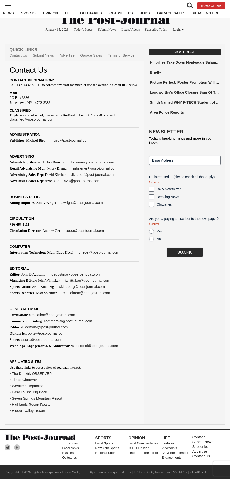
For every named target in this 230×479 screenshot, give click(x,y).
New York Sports (107, 448)
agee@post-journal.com (85, 230)
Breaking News (168, 197)
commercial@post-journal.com (68, 321)
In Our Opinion (138, 448)
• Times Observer (23, 380)
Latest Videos (130, 29)
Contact (198, 437)
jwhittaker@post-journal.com (87, 280)
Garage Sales (171, 13)
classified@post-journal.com (32, 119)
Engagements (171, 457)
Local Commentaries (143, 443)
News (8, 13)
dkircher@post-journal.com (92, 175)
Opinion (50, 13)
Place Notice (206, 13)
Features (167, 443)
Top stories (70, 443)
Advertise (67, 55)
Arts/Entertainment (174, 452)
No (159, 239)
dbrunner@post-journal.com (92, 162)
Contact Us (18, 55)
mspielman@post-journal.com (86, 293)
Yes (159, 231)
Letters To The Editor (143, 452)
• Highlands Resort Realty (30, 404)
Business (68, 452)
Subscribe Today (156, 29)
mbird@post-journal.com (70, 140)
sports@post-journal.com (41, 339)
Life (69, 13)
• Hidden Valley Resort (27, 411)
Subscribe (200, 446)
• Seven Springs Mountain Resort (36, 398)
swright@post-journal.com (82, 203)
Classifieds (121, 13)
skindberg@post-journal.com (82, 287)
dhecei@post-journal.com (99, 252)
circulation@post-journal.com (52, 315)
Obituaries (91, 13)
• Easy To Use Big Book (28, 392)
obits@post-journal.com (46, 333)
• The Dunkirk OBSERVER (31, 373)
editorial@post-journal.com (46, 327)
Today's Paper (83, 29)
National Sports (106, 452)
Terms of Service (121, 55)
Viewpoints (169, 448)
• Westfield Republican (27, 386)
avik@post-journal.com (82, 181)
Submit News (107, 29)
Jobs (145, 13)
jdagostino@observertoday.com (76, 274)
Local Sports (104, 443)
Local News (70, 448)
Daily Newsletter (169, 189)
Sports (28, 13)
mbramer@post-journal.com (95, 168)
